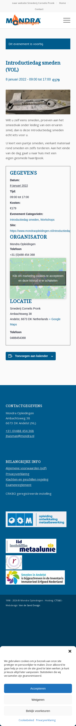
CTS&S (57, 600)
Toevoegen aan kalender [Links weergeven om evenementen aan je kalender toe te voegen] (31, 356)
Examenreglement (18, 485)
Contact (39, 9)
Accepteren (38, 688)
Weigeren (38, 699)
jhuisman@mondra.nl (20, 436)
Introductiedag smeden (24, 219)
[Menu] (64, 20)
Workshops (47, 219)
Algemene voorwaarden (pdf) (26, 468)
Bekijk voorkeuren (38, 711)
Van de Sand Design (29, 605)
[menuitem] (33, 3)
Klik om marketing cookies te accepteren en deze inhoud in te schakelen (38, 278)
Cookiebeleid (26, 720)
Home (62, 2)
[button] (70, 651)
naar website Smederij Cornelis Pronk (33, 2)
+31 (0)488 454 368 (20, 431)
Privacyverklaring (46, 720)
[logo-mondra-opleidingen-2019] (31, 20)
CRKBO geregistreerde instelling (28, 493)
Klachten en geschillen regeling (27, 479)
